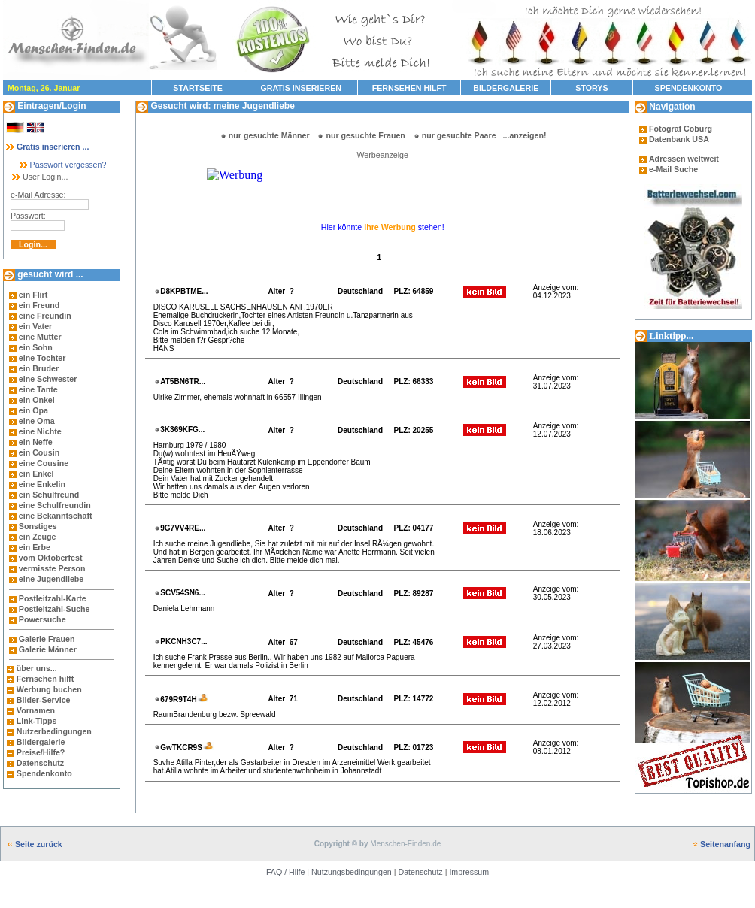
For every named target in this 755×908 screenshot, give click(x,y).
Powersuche (42, 619)
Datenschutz (39, 762)
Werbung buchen (49, 689)
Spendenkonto (43, 773)
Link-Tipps (37, 720)
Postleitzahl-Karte (52, 598)
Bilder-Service (44, 699)
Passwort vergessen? (62, 164)
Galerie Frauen (47, 638)
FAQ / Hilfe (285, 871)
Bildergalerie (41, 741)
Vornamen (36, 710)
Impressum (469, 871)
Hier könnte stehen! (382, 227)
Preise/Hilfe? (41, 752)
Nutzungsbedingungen (351, 871)
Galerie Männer (48, 649)
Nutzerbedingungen (54, 731)
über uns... (37, 668)
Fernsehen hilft (45, 678)
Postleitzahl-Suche (54, 608)
